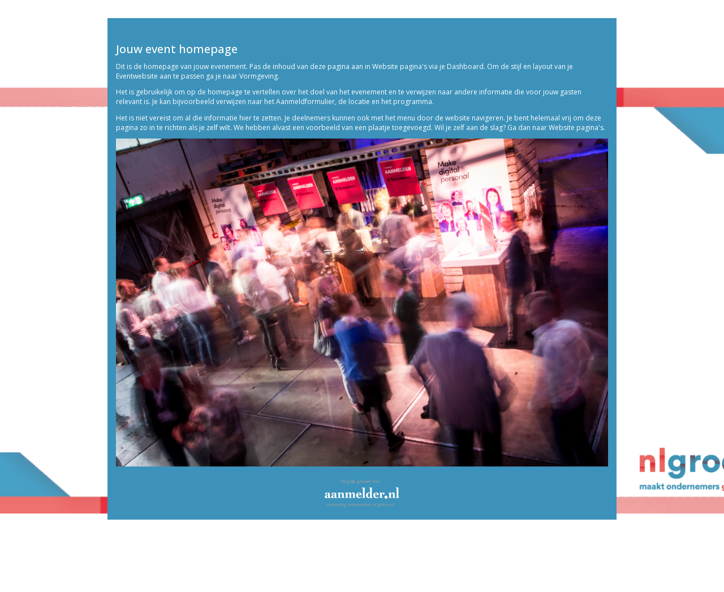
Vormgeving (258, 76)
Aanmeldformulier (305, 101)
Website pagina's (399, 66)
